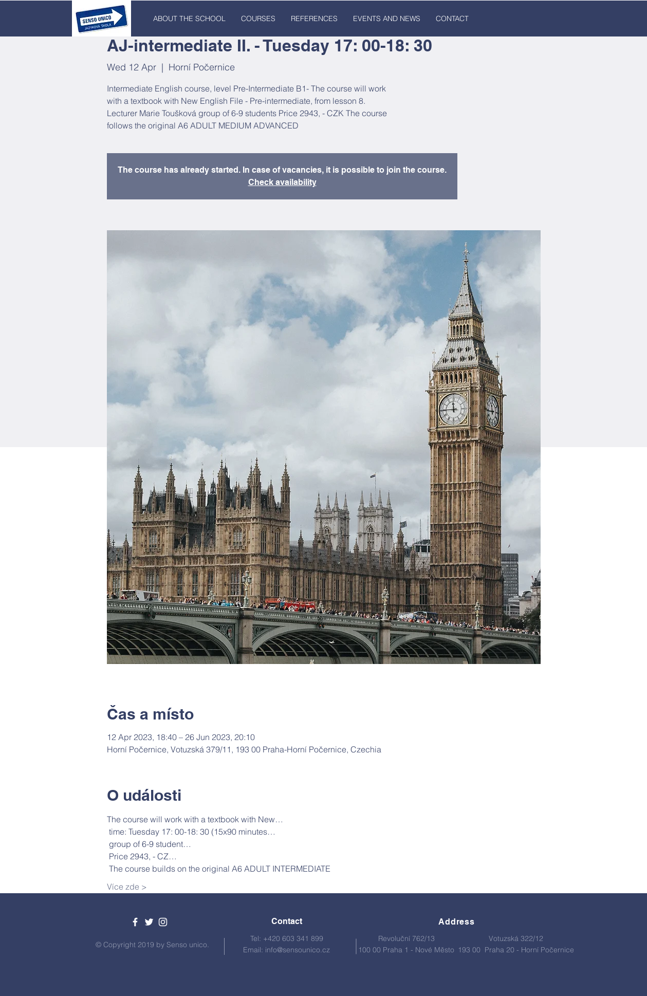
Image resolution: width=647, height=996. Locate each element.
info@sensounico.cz (297, 949)
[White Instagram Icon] (163, 922)
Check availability (282, 182)
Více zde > (127, 886)
